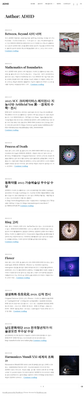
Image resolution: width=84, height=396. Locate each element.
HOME (33, 4)
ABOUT (40, 4)
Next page (81, 386)
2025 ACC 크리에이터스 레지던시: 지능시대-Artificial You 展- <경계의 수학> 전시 (29, 104)
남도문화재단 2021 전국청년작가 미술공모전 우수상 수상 (28, 329)
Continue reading (11, 51)
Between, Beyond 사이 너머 (23, 34)
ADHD (6, 3)
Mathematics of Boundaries (23, 67)
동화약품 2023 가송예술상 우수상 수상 (29, 184)
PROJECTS (48, 4)
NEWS (59, 4)
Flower (9, 258)
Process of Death (16, 146)
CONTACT (67, 4)
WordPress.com (41, 392)
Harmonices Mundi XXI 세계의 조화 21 (29, 358)
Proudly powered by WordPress (13, 392)
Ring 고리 (11, 222)
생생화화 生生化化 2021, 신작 (28, 294)
